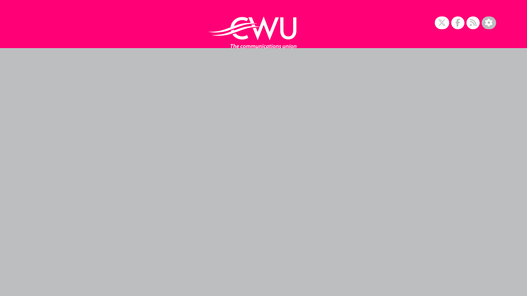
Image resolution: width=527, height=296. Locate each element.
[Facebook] (457, 22)
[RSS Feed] (473, 22)
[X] (442, 22)
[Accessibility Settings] (489, 22)
